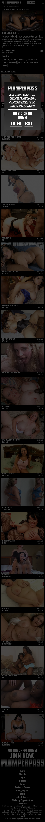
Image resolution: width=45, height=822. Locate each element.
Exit (28, 123)
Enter (16, 123)
